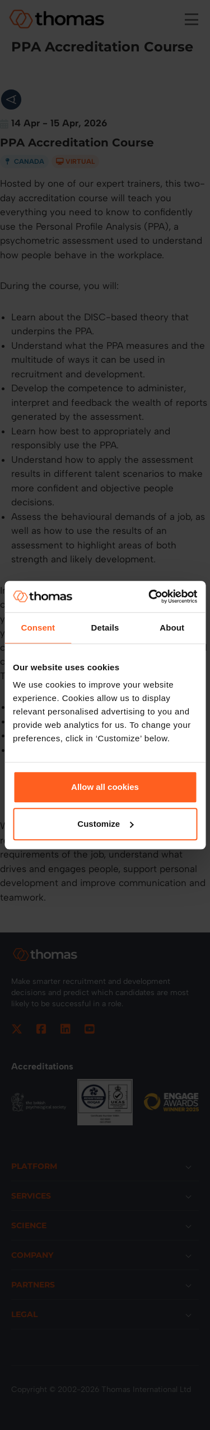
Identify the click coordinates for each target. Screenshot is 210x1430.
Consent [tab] (38, 627)
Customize (105, 823)
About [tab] (172, 627)
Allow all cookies (105, 787)
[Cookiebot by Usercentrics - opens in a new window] (149, 596)
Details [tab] (105, 627)
